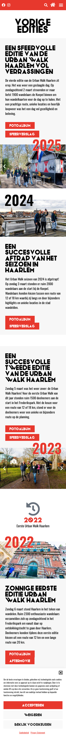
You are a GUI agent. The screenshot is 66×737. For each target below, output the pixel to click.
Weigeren (33, 715)
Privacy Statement (38, 732)
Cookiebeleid (24, 732)
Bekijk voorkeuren (33, 724)
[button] (60, 672)
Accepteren (33, 705)
